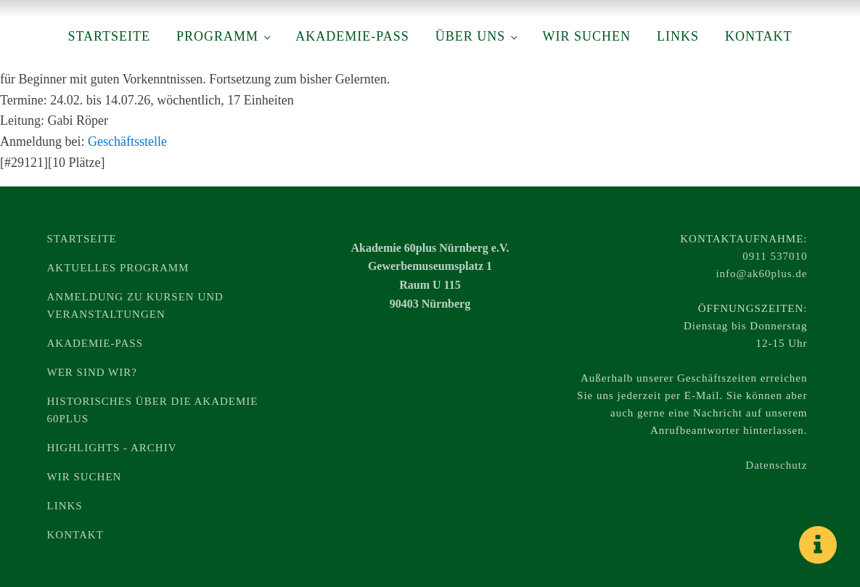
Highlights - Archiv (112, 447)
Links (678, 36)
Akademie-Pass (352, 36)
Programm (217, 36)
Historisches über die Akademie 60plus (152, 409)
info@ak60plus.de (761, 273)
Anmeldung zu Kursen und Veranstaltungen (135, 305)
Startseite (108, 36)
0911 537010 (774, 256)
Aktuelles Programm (118, 268)
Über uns (470, 36)
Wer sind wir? (92, 372)
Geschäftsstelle (127, 141)
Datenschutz (776, 465)
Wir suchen (586, 36)
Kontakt (759, 36)
